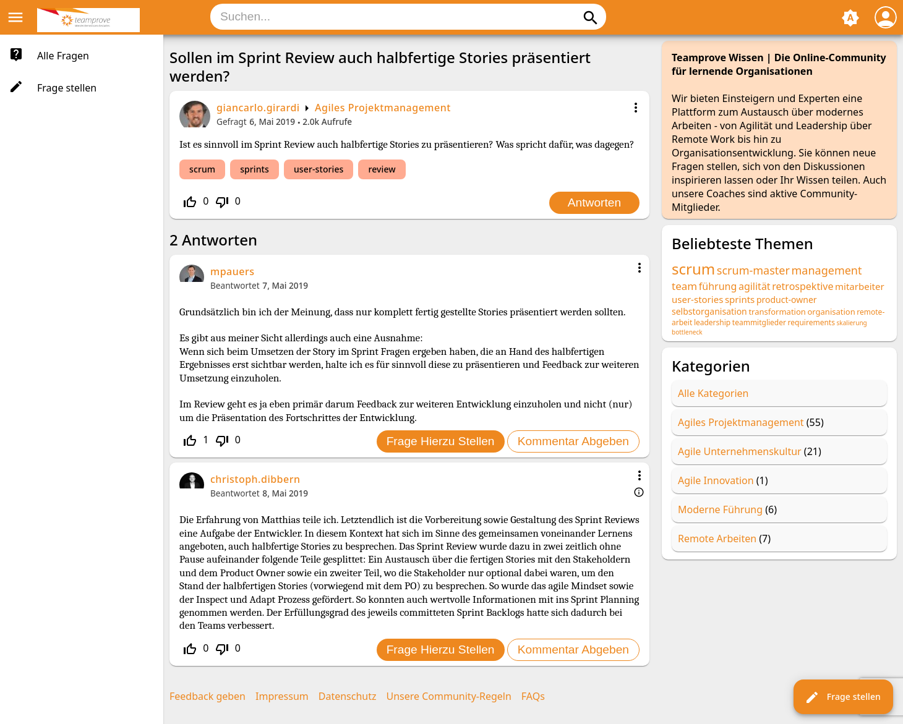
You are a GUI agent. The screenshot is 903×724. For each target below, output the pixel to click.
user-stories (319, 169)
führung (718, 286)
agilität (754, 286)
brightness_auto (850, 18)
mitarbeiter (859, 286)
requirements (811, 322)
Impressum (282, 696)
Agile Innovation (716, 480)
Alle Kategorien (713, 393)
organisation (831, 311)
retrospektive (802, 286)
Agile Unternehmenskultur (740, 451)
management (827, 270)
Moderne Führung (720, 509)
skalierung (852, 322)
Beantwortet (235, 285)
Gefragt (231, 121)
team (684, 286)
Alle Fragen (63, 55)
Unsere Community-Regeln (449, 696)
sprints (254, 169)
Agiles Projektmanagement (383, 107)
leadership (712, 322)
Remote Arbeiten (717, 538)
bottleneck (687, 332)
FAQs (533, 696)
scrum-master (753, 270)
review (381, 169)
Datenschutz (348, 696)
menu (15, 17)
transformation (776, 311)
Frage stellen (843, 697)
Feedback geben (207, 696)
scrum (202, 169)
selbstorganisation (709, 311)
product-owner (786, 299)
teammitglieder (759, 322)
